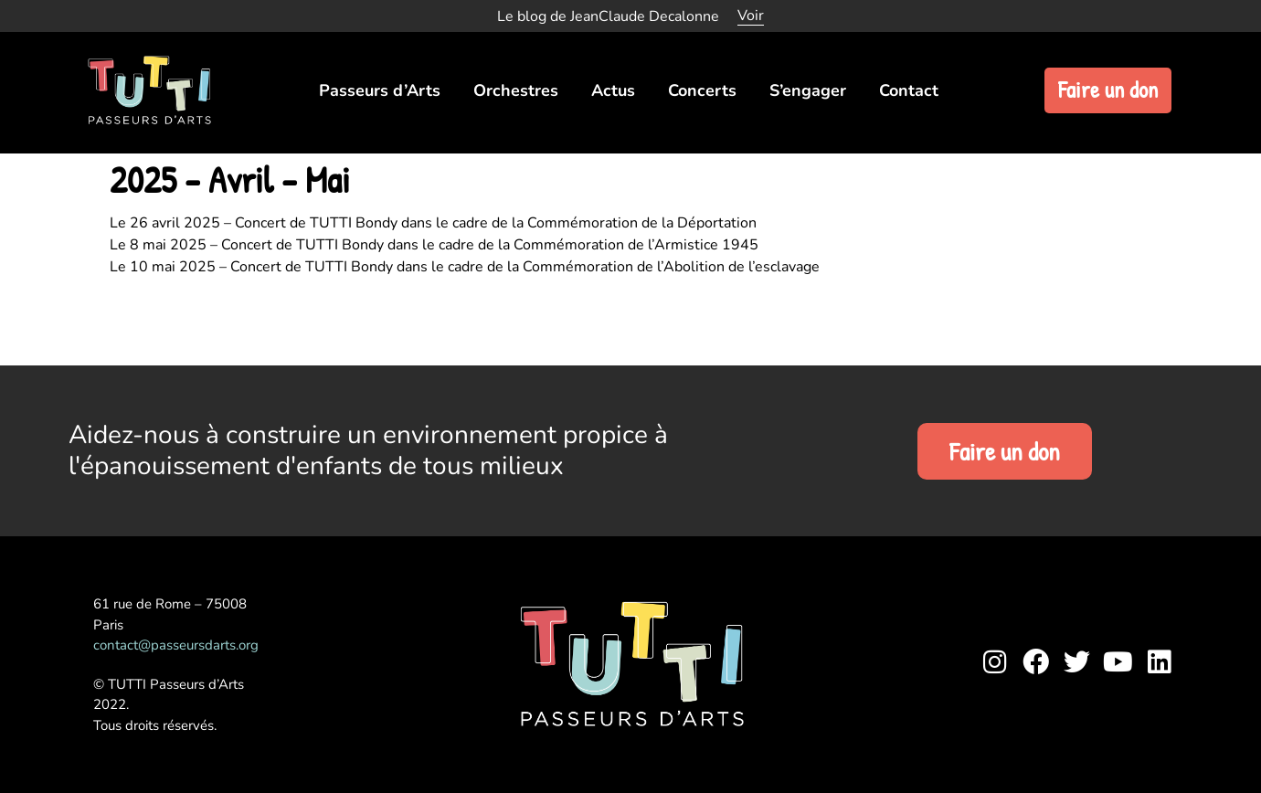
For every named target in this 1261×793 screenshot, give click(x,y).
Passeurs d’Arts (379, 90)
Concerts (702, 90)
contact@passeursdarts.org (176, 645)
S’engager (807, 90)
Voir (750, 15)
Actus (613, 90)
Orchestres (515, 90)
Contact (908, 90)
